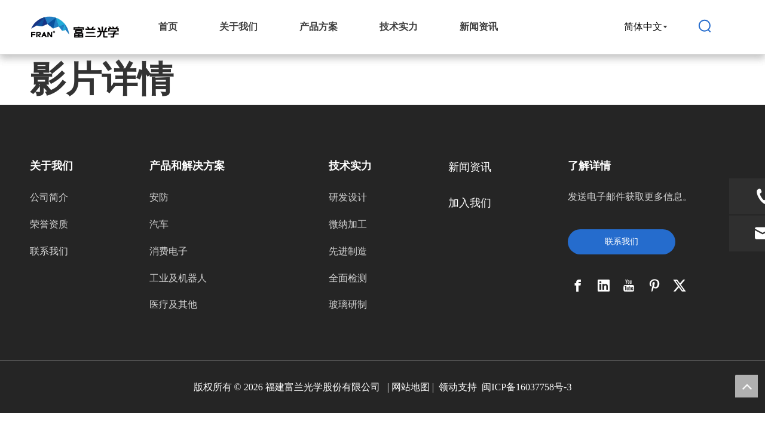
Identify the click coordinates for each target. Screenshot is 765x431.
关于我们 (238, 27)
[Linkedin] (603, 285)
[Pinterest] (654, 285)
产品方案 (318, 27)
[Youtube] (629, 285)
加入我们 (469, 203)
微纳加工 (348, 224)
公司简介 (49, 197)
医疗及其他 (173, 304)
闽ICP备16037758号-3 (526, 387)
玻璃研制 (348, 304)
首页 (168, 27)
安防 (159, 197)
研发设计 (348, 197)
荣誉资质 (49, 224)
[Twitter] (679, 285)
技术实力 (399, 27)
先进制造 (348, 251)
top (746, 386)
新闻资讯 (479, 27)
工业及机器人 (178, 278)
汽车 (159, 224)
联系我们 (49, 251)
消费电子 (168, 251)
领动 (448, 387)
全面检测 (348, 278)
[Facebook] (578, 285)
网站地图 (410, 387)
